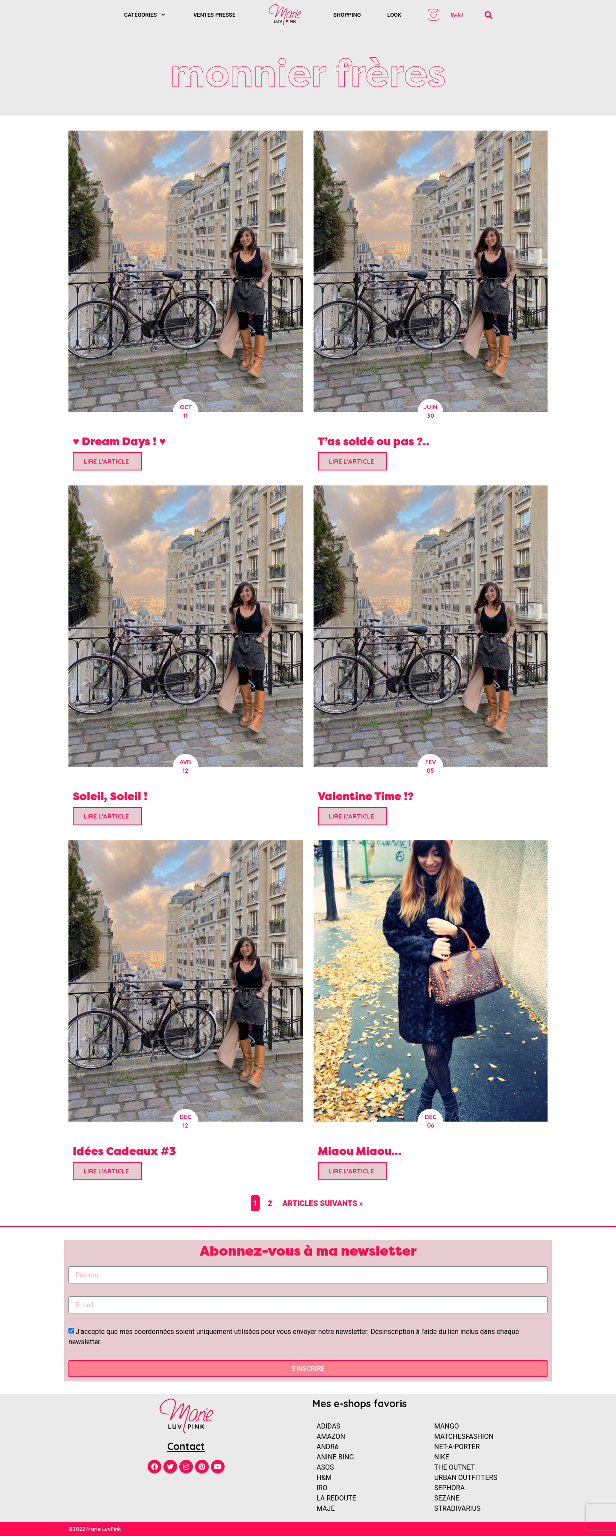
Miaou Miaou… (359, 1150)
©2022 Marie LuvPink (94, 1529)
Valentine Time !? (366, 796)
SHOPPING (347, 15)
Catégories (144, 15)
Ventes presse (214, 15)
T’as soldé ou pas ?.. (373, 441)
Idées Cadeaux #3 (124, 1150)
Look (394, 15)
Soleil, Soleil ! (110, 796)
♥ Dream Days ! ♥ (119, 441)
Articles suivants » (322, 1203)
